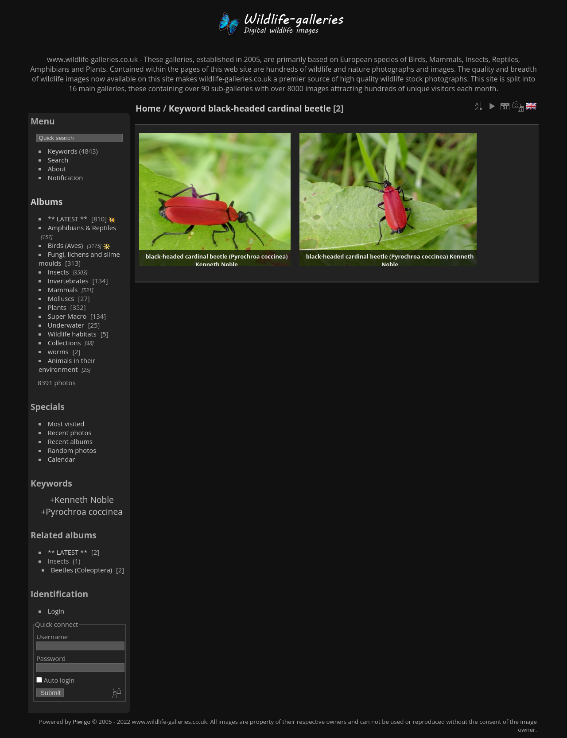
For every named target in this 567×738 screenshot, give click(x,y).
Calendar (61, 459)
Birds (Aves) (65, 245)
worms (58, 351)
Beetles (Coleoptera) (81, 569)
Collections (64, 342)
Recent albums (70, 441)
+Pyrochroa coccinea (82, 512)
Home (148, 108)
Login (56, 611)
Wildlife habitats (72, 333)
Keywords (63, 151)
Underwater (66, 325)
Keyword (187, 108)
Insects (58, 271)
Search (58, 159)
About (57, 168)
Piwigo (81, 722)
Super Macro (67, 316)
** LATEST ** (68, 218)
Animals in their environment (67, 365)
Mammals (63, 289)
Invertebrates (68, 280)
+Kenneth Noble (82, 500)
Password (51, 658)
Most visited (66, 423)
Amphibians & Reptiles (82, 227)
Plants (57, 307)
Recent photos (70, 432)
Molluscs (61, 298)
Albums (46, 202)
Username (52, 636)
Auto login (55, 680)
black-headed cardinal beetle (269, 108)
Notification (65, 177)
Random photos (72, 450)
